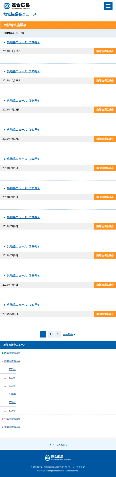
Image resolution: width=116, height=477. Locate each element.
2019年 (12, 402)
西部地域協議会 (12, 353)
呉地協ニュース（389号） (23, 246)
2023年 (12, 369)
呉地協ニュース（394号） (23, 100)
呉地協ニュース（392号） (23, 159)
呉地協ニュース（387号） (23, 304)
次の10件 (68, 334)
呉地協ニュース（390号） (23, 217)
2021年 (12, 385)
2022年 (12, 377)
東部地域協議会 (12, 427)
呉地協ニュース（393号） (23, 129)
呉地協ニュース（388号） (23, 275)
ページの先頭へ (58, 445)
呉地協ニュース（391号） (23, 188)
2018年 (12, 410)
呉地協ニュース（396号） (23, 42)
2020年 (12, 394)
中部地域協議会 (12, 418)
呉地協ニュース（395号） (23, 71)
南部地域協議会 (12, 361)
